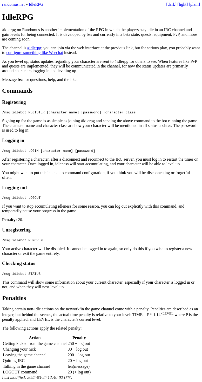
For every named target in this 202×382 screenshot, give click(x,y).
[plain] (194, 4)
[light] (182, 4)
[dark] (171, 4)
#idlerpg (34, 48)
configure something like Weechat (34, 52)
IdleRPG (36, 4)
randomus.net (13, 4)
